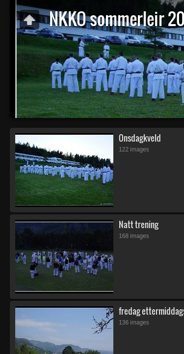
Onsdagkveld (140, 138)
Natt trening (138, 224)
